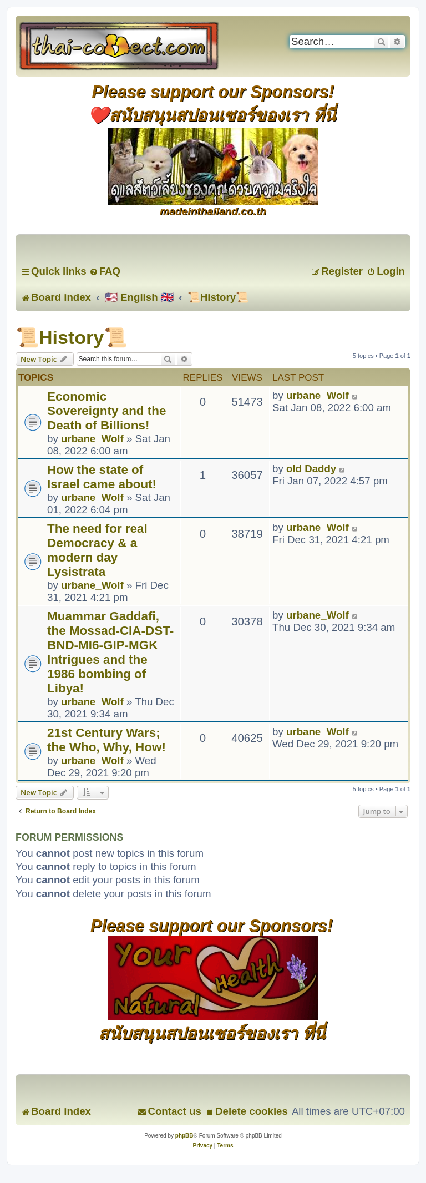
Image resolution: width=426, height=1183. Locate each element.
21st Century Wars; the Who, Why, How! (106, 740)
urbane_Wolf (92, 438)
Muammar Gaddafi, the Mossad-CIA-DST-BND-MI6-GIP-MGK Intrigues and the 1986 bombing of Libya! (110, 652)
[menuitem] (104, 271)
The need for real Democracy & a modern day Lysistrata (97, 550)
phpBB (184, 1136)
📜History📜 (71, 337)
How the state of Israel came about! (101, 477)
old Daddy (311, 468)
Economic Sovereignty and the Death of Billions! (106, 411)
